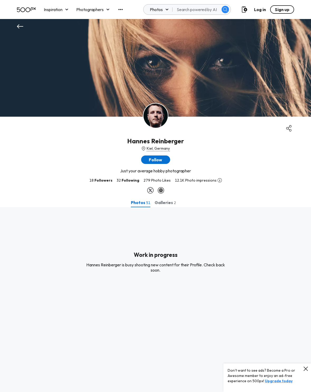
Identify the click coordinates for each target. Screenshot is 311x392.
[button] (155, 159)
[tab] (140, 202)
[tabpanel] (155, 299)
